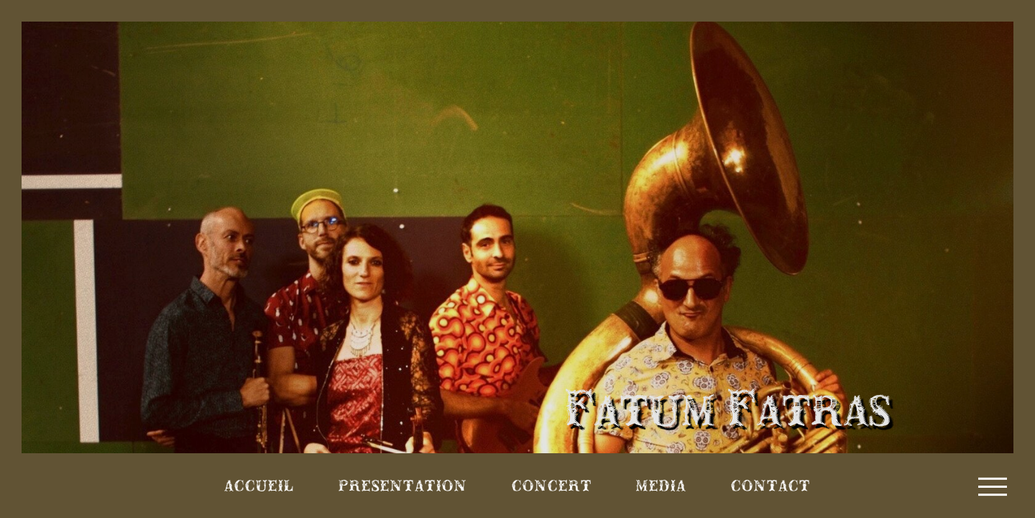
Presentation (403, 485)
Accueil (259, 485)
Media (661, 485)
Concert (552, 485)
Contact (771, 485)
